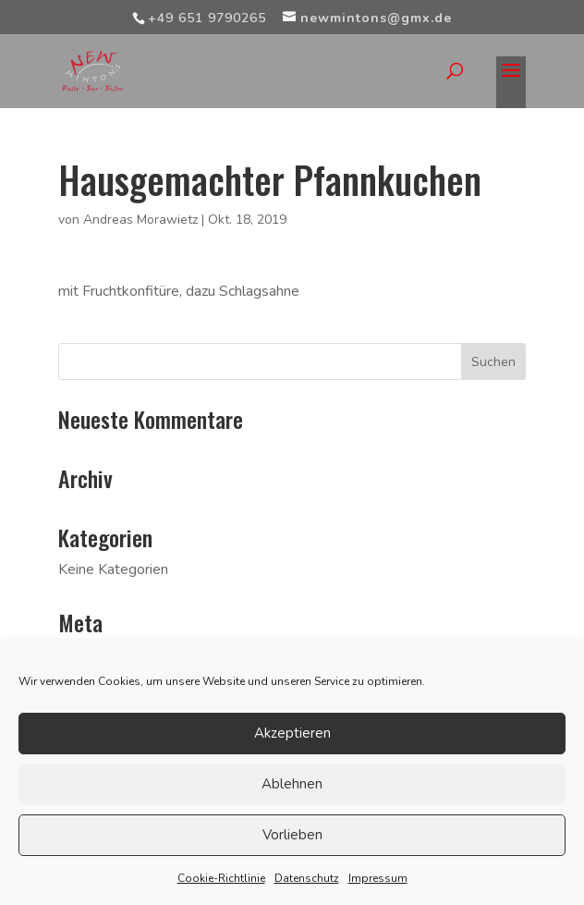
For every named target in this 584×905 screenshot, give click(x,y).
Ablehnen (292, 784)
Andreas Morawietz (140, 219)
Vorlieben (292, 835)
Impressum (378, 878)
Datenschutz (306, 878)
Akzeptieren (292, 733)
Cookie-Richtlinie (221, 878)
